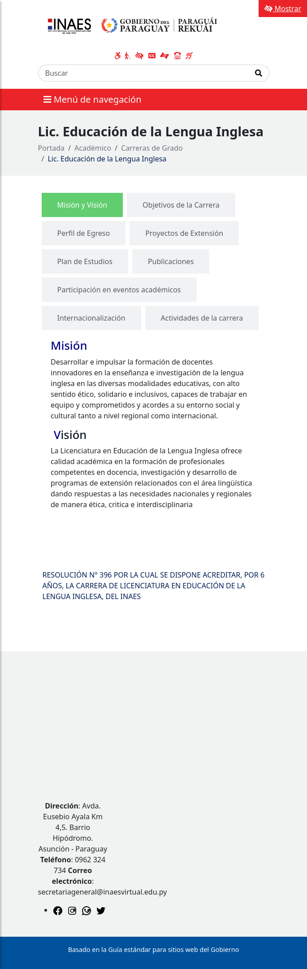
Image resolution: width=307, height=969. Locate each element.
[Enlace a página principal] (130, 26)
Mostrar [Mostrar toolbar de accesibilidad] (282, 8)
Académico (92, 148)
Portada (51, 148)
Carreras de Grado (152, 148)
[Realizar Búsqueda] (258, 73)
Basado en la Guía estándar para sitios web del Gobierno (153, 949)
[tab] (82, 205)
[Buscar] (143, 73)
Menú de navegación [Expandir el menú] (92, 99)
